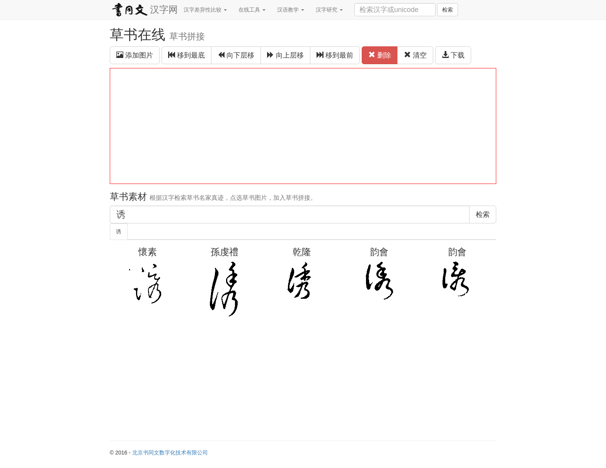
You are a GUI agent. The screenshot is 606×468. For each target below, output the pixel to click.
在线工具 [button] (252, 10)
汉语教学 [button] (290, 10)
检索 (447, 10)
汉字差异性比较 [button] (205, 10)
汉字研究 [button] (329, 10)
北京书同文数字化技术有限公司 (170, 452)
